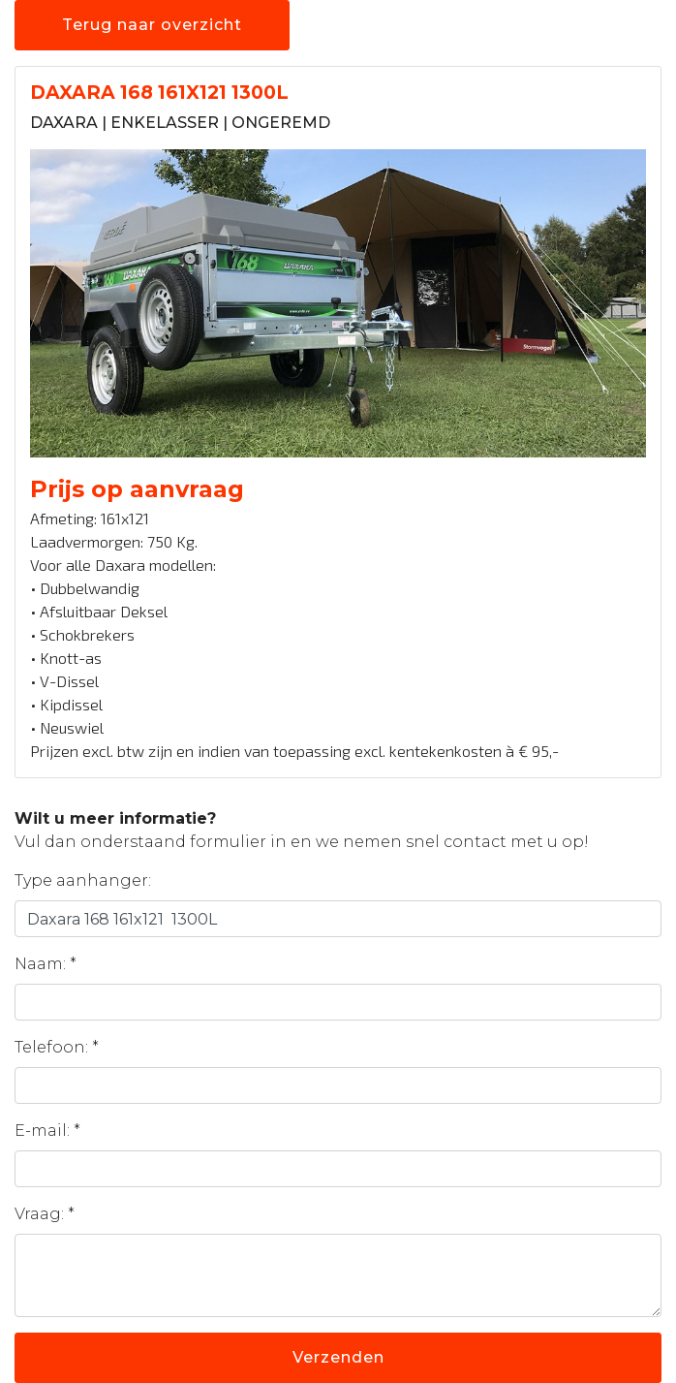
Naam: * (46, 964)
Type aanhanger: (83, 880)
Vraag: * (45, 1214)
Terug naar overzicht (152, 25)
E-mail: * (47, 1130)
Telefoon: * (57, 1047)
